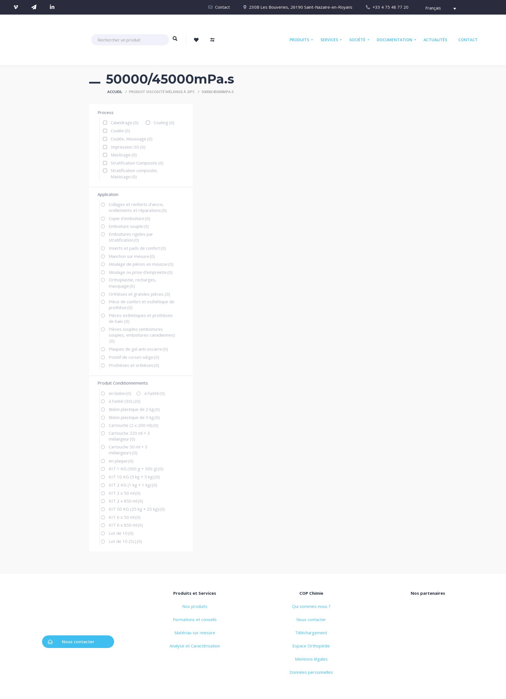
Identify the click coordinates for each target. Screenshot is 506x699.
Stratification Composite (137, 163)
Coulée (120, 130)
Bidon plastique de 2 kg (134, 409)
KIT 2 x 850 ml (126, 501)
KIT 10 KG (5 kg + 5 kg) (134, 477)
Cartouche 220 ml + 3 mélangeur (129, 436)
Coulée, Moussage (132, 139)
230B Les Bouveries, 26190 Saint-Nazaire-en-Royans (300, 7)
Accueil (114, 91)
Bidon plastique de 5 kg (134, 417)
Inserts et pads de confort (137, 248)
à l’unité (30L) (124, 401)
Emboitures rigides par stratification (131, 237)
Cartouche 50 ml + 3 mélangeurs (128, 449)
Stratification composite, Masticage (134, 173)
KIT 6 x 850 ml (126, 525)
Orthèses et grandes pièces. (139, 294)
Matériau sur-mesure (194, 632)
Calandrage (124, 122)
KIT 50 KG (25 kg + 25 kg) (137, 509)
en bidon (120, 393)
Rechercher (175, 41)
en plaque (121, 461)
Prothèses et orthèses (134, 365)
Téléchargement (311, 632)
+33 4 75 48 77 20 (390, 7)
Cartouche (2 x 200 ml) (133, 425)
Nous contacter (71, 641)
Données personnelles (311, 672)
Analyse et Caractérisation (195, 646)
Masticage (124, 155)
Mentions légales (311, 659)
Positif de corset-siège (134, 357)
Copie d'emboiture (129, 218)
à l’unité (154, 393)
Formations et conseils (195, 619)
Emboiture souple (129, 226)
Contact (222, 7)
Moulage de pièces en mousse (141, 264)
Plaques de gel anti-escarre (138, 349)
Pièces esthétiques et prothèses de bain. (141, 318)
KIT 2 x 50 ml (124, 493)
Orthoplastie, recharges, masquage (132, 282)
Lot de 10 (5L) (125, 541)
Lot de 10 (121, 533)
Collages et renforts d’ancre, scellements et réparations (138, 207)
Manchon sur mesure (132, 256)
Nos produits (194, 606)
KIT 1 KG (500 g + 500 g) (136, 468)
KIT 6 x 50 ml (124, 517)
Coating (164, 122)
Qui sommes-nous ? (311, 606)
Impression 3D (128, 147)
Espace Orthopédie (311, 646)
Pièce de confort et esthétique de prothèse (141, 304)
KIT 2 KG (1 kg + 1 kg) (133, 485)
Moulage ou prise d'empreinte (141, 272)
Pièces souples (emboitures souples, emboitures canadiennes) (142, 335)
